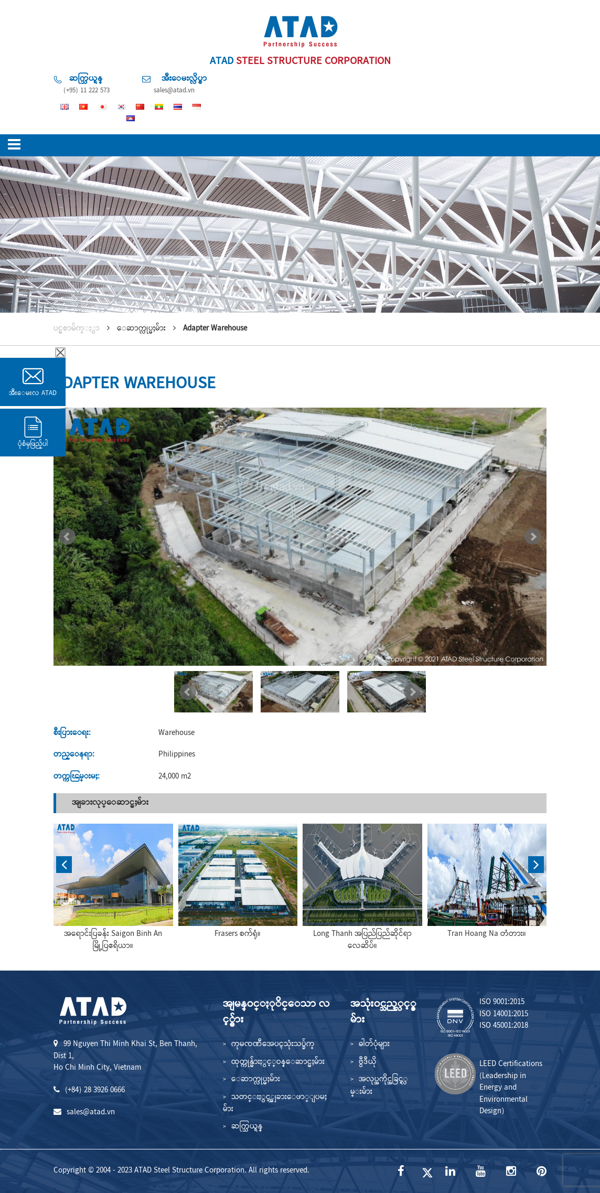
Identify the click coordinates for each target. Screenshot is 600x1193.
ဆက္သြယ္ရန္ (247, 1127)
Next (532, 536)
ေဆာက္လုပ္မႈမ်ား (255, 1080)
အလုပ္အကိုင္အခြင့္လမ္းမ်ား (379, 1086)
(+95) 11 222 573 (86, 91)
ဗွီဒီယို (368, 1062)
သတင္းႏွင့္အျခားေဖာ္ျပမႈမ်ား (275, 1104)
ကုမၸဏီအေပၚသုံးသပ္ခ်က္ (273, 1044)
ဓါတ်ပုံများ (374, 1044)
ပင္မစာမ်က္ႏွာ (76, 329)
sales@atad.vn (174, 91)
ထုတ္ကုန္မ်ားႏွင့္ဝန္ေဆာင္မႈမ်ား (278, 1062)
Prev (67, 536)
